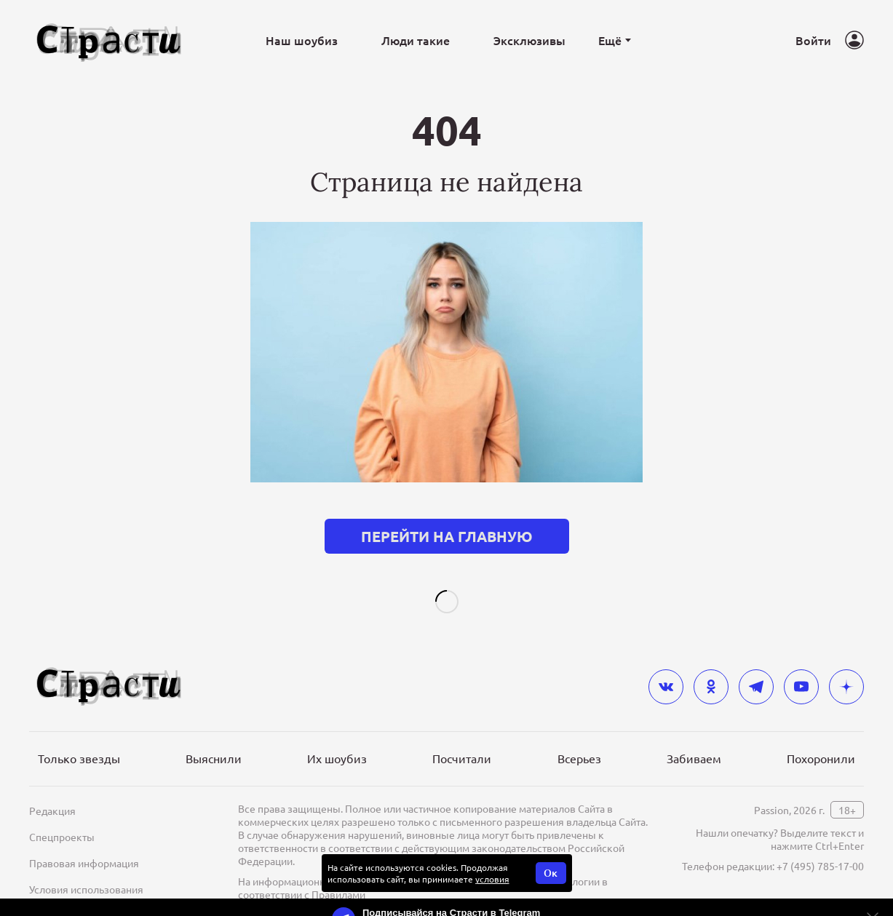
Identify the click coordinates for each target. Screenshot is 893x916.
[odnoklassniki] (711, 663)
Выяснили (214, 735)
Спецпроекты (62, 813)
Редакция (52, 787)
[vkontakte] (665, 663)
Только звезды (79, 735)
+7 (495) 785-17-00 (820, 842)
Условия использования (86, 865)
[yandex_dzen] (846, 663)
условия (492, 855)
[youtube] (801, 663)
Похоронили (821, 735)
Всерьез (579, 735)
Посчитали (461, 735)
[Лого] (109, 40)
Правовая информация (84, 839)
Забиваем (694, 735)
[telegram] (756, 663)
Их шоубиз (337, 735)
